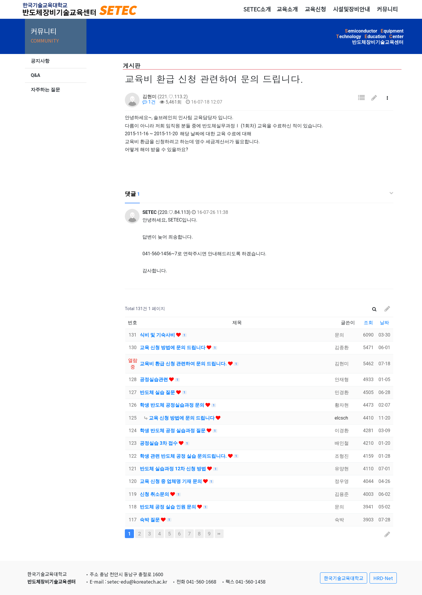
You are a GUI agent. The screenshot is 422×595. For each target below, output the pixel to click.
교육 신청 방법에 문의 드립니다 (173, 347)
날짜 (384, 322)
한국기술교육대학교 (343, 578)
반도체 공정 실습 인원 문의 (168, 507)
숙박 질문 (150, 520)
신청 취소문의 (155, 494)
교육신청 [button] (315, 9)
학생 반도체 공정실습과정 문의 (172, 405)
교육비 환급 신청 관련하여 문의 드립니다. (184, 363)
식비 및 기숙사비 (158, 335)
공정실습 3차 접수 (159, 443)
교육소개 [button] (287, 9)
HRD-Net (383, 578)
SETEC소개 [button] (257, 9)
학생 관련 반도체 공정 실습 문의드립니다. (184, 456)
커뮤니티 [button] (387, 9)
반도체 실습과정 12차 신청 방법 (173, 468)
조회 (368, 322)
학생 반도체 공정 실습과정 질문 (173, 430)
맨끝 (219, 533)
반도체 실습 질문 (158, 392)
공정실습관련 (154, 379)
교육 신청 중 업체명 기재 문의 (171, 481)
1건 (149, 102)
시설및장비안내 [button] (351, 9)
